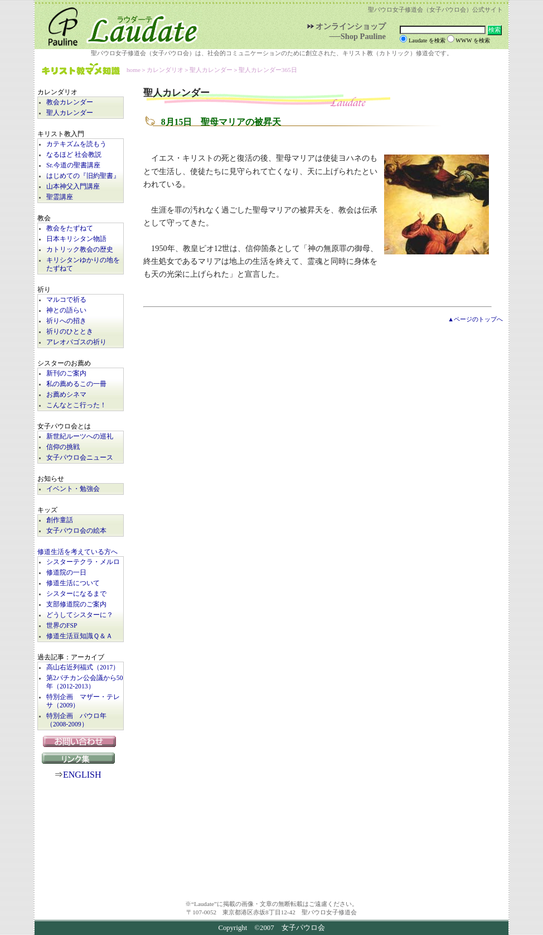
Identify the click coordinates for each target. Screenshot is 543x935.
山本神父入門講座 (73, 186)
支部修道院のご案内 (76, 604)
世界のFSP (61, 625)
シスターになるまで (76, 593)
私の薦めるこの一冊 (76, 384)
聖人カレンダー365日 (268, 69)
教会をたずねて (69, 228)
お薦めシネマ (66, 394)
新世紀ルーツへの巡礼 (79, 436)
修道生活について (73, 583)
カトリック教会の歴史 (79, 249)
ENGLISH (82, 774)
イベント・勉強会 (73, 489)
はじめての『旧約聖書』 (83, 176)
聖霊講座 (59, 197)
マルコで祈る (66, 299)
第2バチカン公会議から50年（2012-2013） (84, 682)
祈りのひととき (69, 331)
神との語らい (66, 310)
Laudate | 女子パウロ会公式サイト (118, 24)
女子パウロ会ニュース (79, 457)
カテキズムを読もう (76, 144)
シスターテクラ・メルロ (83, 562)
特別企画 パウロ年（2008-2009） (76, 720)
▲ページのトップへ (475, 319)
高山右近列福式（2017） (82, 667)
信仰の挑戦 (63, 447)
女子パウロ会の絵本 (76, 530)
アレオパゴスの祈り (76, 342)
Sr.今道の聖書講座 (73, 165)
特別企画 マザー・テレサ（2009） (83, 701)
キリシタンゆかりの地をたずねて (83, 264)
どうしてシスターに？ (79, 615)
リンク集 (81, 758)
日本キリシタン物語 (76, 239)
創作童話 (59, 520)
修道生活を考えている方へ (77, 552)
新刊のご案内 (66, 373)
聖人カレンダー (69, 113)
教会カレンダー (69, 102)
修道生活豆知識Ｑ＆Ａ (79, 636)
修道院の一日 (66, 572)
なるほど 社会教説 (73, 154)
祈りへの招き (66, 321)
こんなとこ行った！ (76, 405)
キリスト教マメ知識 (81, 70)
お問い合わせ (80, 741)
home (133, 69)
